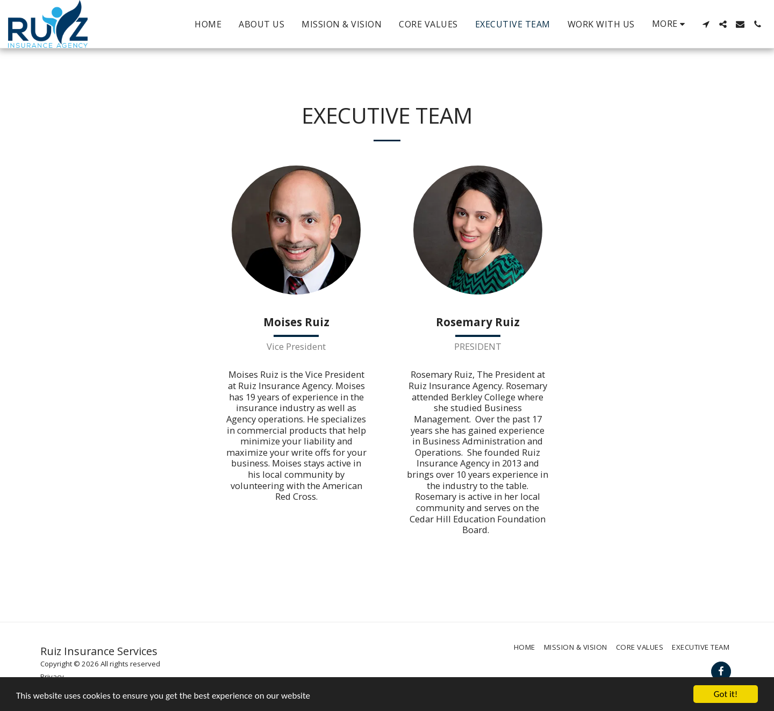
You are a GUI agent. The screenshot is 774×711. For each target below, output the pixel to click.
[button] (706, 24)
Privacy (52, 676)
